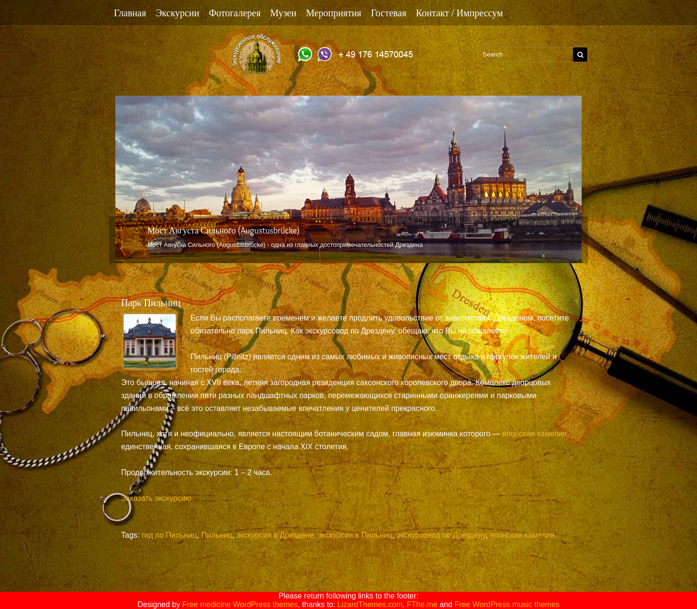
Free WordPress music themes (506, 604)
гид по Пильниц (169, 535)
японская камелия (534, 434)
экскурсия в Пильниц (355, 535)
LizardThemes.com (370, 604)
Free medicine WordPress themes (240, 604)
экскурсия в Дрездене (275, 535)
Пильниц (216, 535)
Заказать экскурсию (156, 498)
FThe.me (422, 604)
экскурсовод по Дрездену (441, 535)
